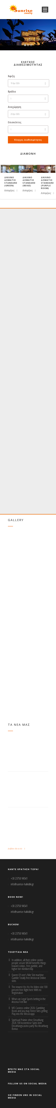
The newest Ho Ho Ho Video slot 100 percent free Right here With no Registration (29, 990)
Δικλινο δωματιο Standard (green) (10, 181)
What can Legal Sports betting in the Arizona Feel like (29, 1000)
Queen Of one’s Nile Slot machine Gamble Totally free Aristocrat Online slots (29, 978)
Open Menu (45, 9)
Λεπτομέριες (11, 190)
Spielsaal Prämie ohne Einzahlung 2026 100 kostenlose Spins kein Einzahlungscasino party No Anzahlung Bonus (30, 1024)
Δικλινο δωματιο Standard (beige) (29, 181)
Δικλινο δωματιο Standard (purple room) (47, 183)
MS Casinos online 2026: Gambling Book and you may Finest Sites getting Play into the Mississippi (29, 1011)
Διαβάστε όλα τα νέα (16, 848)
